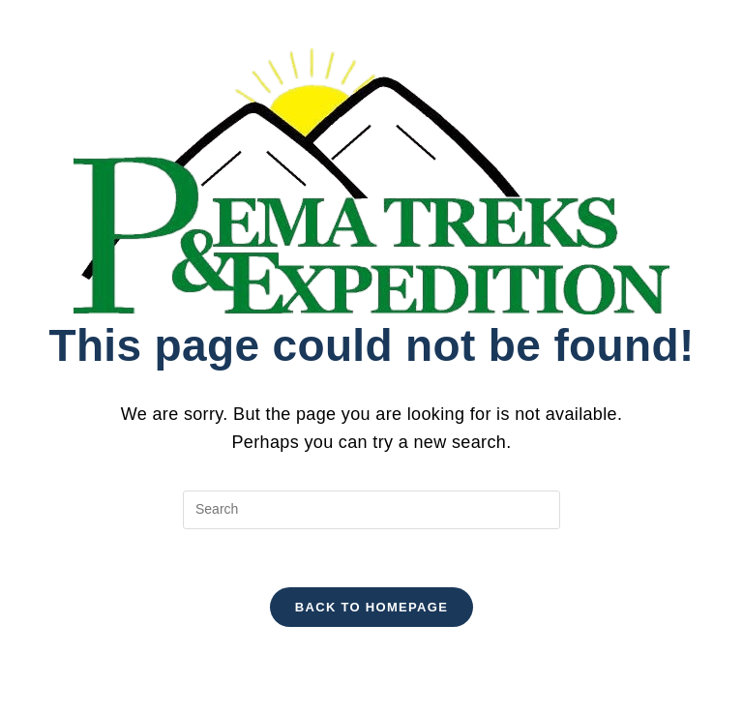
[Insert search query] (371, 510)
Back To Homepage (371, 607)
